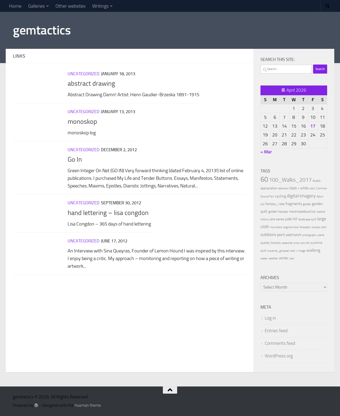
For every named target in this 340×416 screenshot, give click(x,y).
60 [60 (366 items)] (264, 179)
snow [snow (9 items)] (297, 243)
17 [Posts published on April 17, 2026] (312, 126)
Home (15, 6)
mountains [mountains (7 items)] (276, 227)
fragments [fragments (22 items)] (293, 203)
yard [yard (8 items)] (292, 258)
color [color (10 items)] (312, 188)
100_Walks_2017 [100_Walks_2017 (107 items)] (290, 179)
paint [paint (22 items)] (281, 234)
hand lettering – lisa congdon (108, 213)
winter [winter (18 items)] (284, 258)
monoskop (82, 121)
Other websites (70, 6)
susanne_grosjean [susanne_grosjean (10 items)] (278, 250)
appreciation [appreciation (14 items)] (268, 188)
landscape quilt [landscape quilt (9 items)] (307, 219)
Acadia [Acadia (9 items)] (316, 180)
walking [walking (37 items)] (313, 250)
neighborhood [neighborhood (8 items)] (291, 227)
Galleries (36, 6)
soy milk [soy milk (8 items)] (305, 243)
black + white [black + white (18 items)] (299, 188)
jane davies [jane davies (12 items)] (277, 219)
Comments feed (280, 343)
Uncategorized (84, 73)
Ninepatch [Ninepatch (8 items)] (305, 227)
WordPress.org (279, 356)
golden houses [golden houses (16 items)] (278, 212)
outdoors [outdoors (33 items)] (268, 234)
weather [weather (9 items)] (273, 258)
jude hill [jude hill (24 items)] (291, 219)
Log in (270, 318)
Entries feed (276, 330)
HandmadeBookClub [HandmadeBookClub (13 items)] (302, 211)
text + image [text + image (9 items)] (297, 250)
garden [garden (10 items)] (307, 204)
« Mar (266, 152)
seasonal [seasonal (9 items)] (287, 243)
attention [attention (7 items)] (283, 188)
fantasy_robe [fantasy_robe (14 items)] (275, 204)
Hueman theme (88, 405)
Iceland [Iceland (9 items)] (321, 211)
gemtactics (42, 30)
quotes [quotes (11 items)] (265, 243)
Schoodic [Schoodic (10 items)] (276, 243)
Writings (100, 6)
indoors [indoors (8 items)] (264, 219)
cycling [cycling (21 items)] (280, 196)
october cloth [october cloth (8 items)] (319, 227)
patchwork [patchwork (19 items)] (293, 235)
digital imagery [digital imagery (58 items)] (301, 196)
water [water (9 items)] (263, 258)
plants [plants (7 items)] (321, 235)
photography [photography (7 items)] (309, 235)
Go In (75, 159)
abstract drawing (91, 83)
